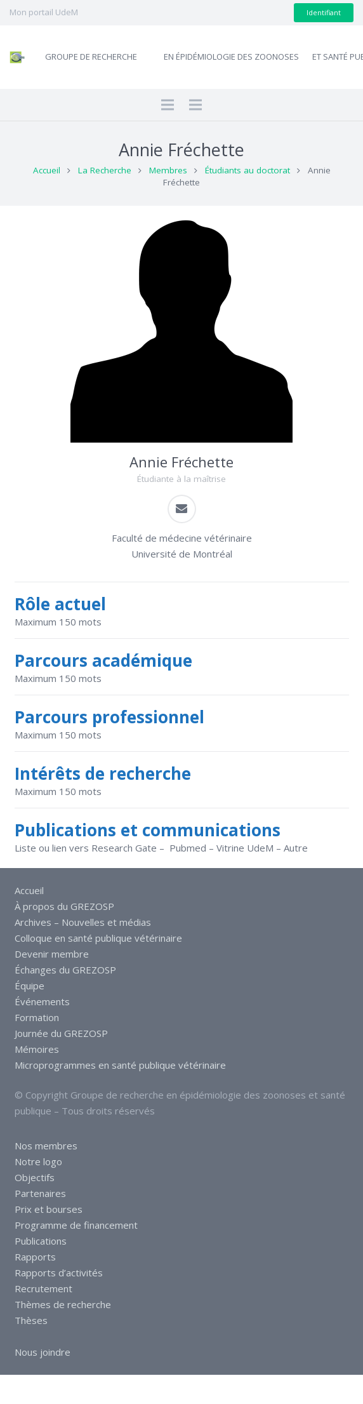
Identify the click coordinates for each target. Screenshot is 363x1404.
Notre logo (38, 1161)
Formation (37, 1017)
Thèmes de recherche (63, 1304)
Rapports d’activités (59, 1272)
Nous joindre (42, 1352)
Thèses (31, 1320)
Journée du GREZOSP (61, 1033)
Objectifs (35, 1177)
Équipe (29, 985)
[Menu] (168, 105)
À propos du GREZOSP (64, 906)
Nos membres (46, 1145)
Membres (168, 170)
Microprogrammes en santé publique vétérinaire (120, 1065)
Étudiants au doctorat (247, 170)
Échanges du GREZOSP (65, 969)
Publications (41, 1240)
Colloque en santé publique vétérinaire (98, 938)
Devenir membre (52, 953)
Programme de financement (76, 1225)
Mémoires (37, 1049)
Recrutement (43, 1288)
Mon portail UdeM (44, 12)
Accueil (46, 170)
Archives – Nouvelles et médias (83, 922)
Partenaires (40, 1193)
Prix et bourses (48, 1209)
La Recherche (104, 170)
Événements (42, 1001)
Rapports (35, 1256)
